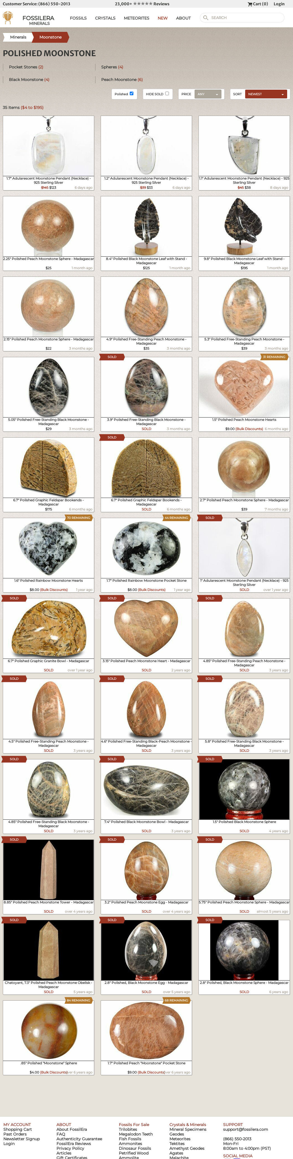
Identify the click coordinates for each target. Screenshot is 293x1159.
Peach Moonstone (122, 79)
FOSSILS (78, 18)
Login (279, 3)
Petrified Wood (133, 1153)
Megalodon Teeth (136, 1134)
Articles (63, 1153)
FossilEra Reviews (73, 1143)
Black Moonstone (29, 79)
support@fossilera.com (245, 1129)
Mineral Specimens (187, 1129)
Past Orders (15, 1134)
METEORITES (136, 18)
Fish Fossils (130, 1138)
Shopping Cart (17, 1129)
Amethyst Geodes (186, 1148)
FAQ (60, 1134)
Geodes (176, 1134)
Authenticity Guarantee (79, 1138)
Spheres (112, 67)
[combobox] (264, 94)
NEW (163, 18)
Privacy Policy (70, 1148)
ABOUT (183, 18)
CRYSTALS (105, 18)
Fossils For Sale (134, 1124)
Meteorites (179, 1138)
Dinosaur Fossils (135, 1148)
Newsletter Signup (21, 1138)
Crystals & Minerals (187, 1124)
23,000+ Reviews (142, 3)
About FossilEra (71, 1129)
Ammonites (130, 1143)
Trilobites (128, 1129)
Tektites (177, 1143)
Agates (176, 1153)
